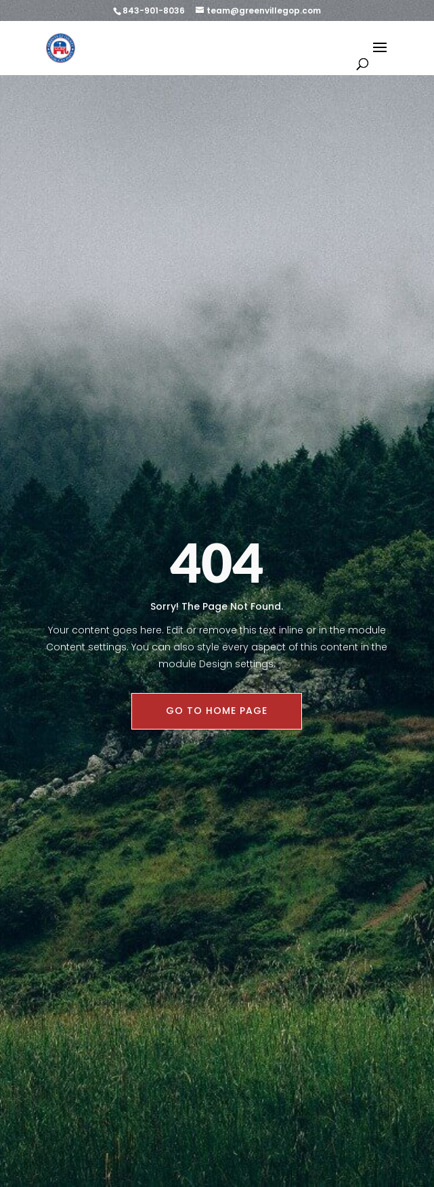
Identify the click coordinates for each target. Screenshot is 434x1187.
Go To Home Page (216, 710)
